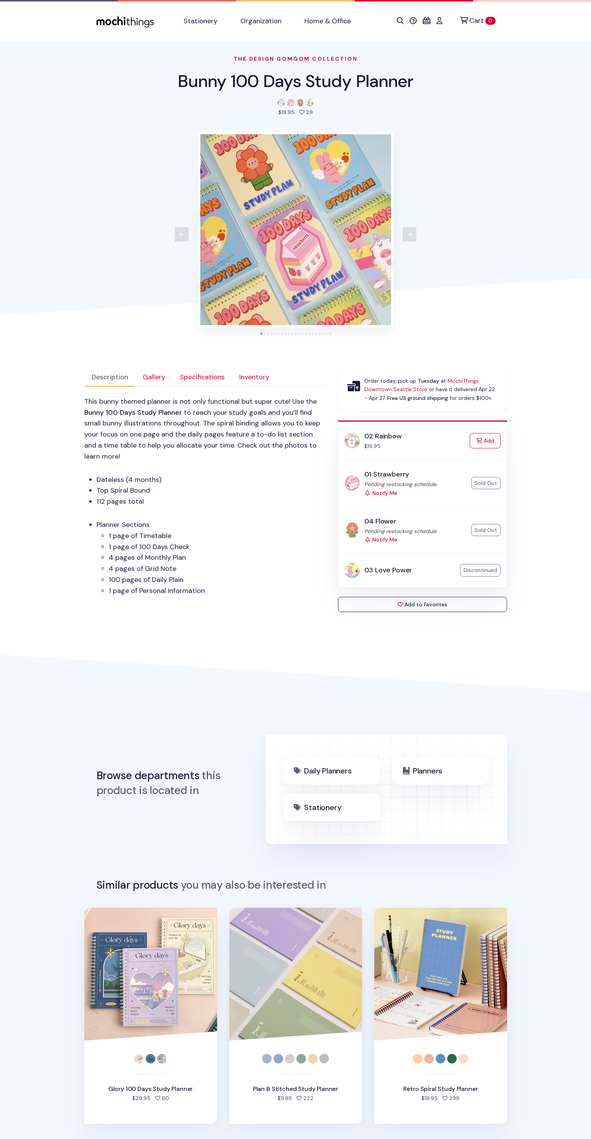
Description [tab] (110, 377)
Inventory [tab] (254, 377)
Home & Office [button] (327, 21)
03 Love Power (388, 570)
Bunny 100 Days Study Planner (296, 81)
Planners (427, 771)
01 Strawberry (386, 474)
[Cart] (478, 20)
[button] (400, 21)
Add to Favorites (422, 604)
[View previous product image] (181, 234)
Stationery (322, 807)
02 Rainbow (383, 436)
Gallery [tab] (154, 377)
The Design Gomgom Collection (296, 58)
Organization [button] (261, 21)
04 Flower (380, 521)
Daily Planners (327, 771)
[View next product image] (409, 234)
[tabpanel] (205, 496)
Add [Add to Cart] (488, 440)
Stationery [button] (200, 21)
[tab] (261, 334)
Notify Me (381, 493)
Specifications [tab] (202, 377)
